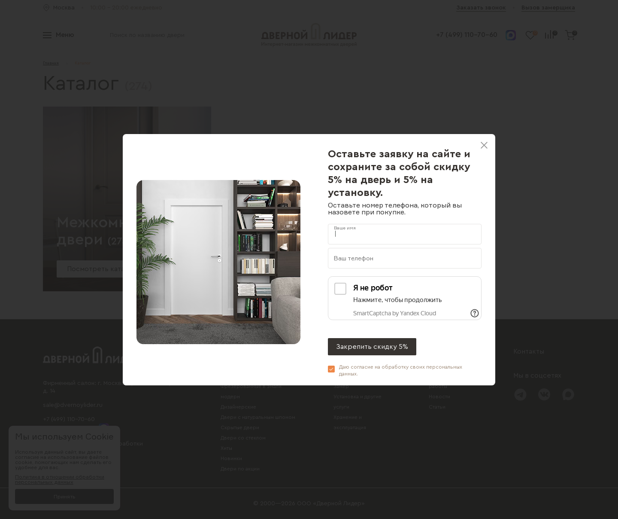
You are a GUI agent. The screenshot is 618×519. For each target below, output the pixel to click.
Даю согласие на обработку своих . (400, 370)
